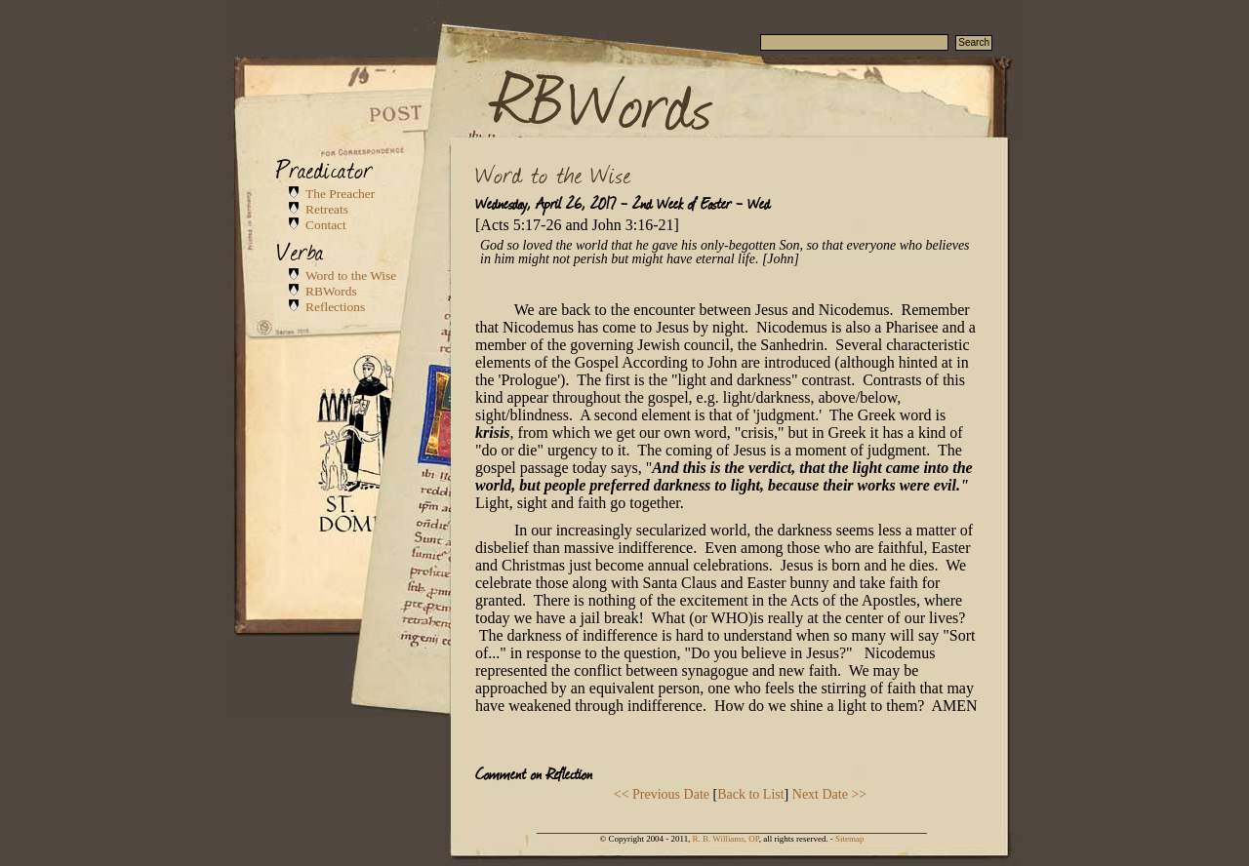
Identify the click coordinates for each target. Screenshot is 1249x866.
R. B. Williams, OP (726, 839)
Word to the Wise (350, 275)
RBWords (604, 99)
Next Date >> (829, 794)
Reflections (335, 306)
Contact (325, 224)
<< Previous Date (661, 794)
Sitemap (849, 839)
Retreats (326, 209)
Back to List (750, 794)
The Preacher (340, 193)
